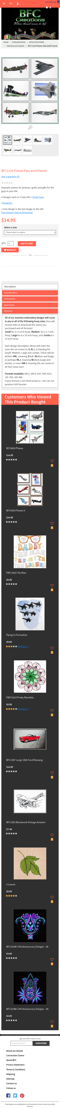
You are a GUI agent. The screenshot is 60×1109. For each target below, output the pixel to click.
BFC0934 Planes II (15, 510)
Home (5, 42)
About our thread (14, 1050)
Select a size (10, 227)
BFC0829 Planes (14, 448)
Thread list (6, 203)
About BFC (11, 1060)
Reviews (8, 311)
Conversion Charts (15, 1055)
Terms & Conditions (15, 1069)
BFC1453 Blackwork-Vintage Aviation (25, 822)
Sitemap (10, 1078)
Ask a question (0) (10, 176)
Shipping (10, 1074)
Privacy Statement (15, 1064)
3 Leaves (10, 884)
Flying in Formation (16, 635)
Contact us (11, 1083)
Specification (10, 292)
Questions (9, 305)
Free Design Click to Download (17, 212)
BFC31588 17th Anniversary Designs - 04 (27, 1009)
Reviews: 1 (23, 646)
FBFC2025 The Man (16, 573)
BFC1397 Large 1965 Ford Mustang (24, 760)
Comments (9, 298)
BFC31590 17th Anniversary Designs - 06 (27, 946)
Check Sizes (38, 197)
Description (10, 286)
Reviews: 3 (23, 709)
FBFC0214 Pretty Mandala (20, 697)
